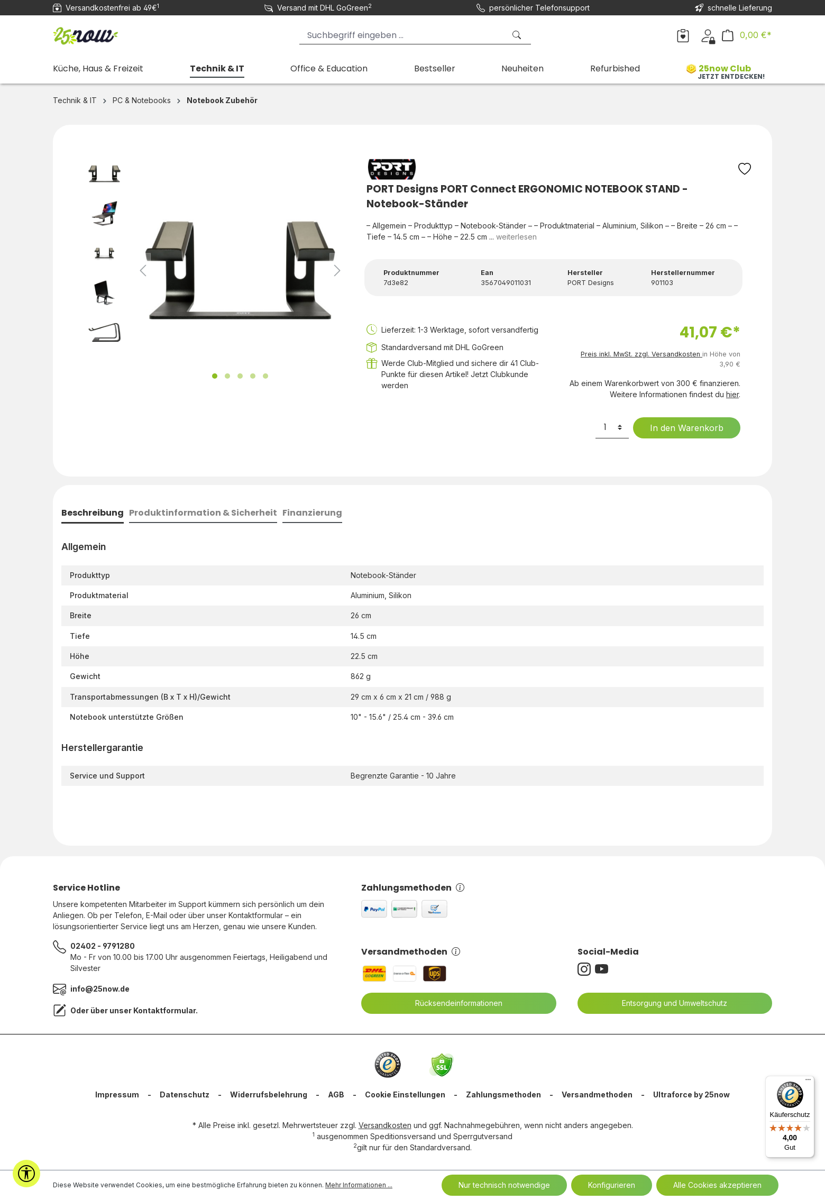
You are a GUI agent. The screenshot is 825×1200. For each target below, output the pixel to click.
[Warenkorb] (746, 35)
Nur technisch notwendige (504, 1184)
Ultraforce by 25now (691, 1094)
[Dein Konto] (707, 34)
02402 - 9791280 (102, 945)
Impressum (117, 1094)
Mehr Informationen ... (358, 1185)
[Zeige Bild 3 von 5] (240, 376)
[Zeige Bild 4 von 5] (252, 376)
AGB (336, 1094)
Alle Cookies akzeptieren (717, 1184)
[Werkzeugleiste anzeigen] (26, 1173)
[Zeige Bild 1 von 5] (214, 376)
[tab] (92, 514)
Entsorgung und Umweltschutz (668, 1003)
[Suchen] (518, 35)
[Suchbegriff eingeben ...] (402, 35)
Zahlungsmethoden (412, 888)
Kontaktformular (164, 1010)
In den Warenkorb (680, 428)
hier (732, 394)
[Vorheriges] (143, 270)
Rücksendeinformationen (452, 1003)
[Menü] (808, 1082)
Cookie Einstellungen (405, 1094)
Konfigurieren (611, 1184)
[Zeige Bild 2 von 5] (227, 376)
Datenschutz (184, 1094)
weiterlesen (516, 236)
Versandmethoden (410, 952)
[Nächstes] (337, 270)
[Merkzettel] (683, 34)
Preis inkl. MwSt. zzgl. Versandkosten (641, 354)
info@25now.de (100, 988)
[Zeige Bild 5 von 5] (265, 376)
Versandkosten (385, 1125)
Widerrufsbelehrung (268, 1094)
